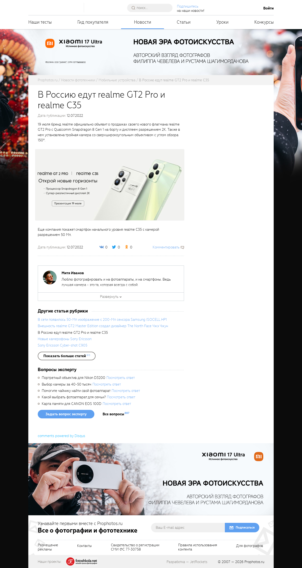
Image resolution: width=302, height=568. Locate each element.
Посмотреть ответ (120, 377)
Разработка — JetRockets (187, 561)
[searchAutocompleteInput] (151, 7)
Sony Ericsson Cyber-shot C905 (62, 345)
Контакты (84, 546)
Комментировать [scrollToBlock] (166, 247)
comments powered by (61, 436)
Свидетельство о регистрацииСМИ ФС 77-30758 (135, 547)
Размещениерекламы (48, 547)
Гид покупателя (92, 22)
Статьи (184, 22)
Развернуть (109, 296)
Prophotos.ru (254, 561)
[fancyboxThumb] (109, 184)
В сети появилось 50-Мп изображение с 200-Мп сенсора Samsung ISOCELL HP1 (102, 319)
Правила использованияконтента (197, 547)
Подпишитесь (187, 6)
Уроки (222, 22)
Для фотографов (249, 546)
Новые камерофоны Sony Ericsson (65, 339)
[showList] (67, 356)
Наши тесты (40, 22)
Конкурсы (264, 22)
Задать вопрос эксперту (66, 414)
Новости (142, 22)
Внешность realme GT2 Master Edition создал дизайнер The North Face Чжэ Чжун (103, 326)
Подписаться (245, 527)
